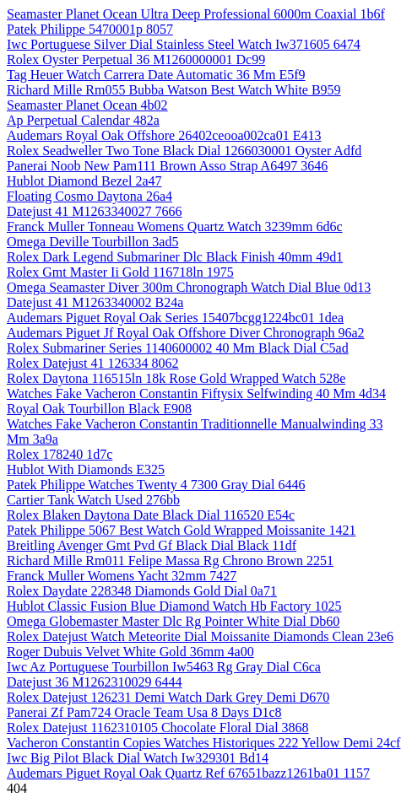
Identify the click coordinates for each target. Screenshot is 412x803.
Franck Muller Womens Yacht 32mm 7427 (121, 576)
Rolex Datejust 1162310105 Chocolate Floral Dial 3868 (158, 727)
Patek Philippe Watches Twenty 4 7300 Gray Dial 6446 (156, 484)
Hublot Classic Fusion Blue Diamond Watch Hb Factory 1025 (174, 606)
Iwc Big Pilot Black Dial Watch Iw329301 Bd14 (137, 758)
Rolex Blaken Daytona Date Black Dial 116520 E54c (151, 515)
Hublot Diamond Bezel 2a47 (84, 181)
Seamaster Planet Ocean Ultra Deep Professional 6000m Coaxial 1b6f (196, 14)
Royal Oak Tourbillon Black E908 (99, 409)
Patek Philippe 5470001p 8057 (90, 29)
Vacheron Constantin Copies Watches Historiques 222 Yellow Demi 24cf (203, 743)
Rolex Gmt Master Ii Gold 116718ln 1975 (120, 272)
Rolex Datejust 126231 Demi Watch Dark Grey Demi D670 (168, 697)
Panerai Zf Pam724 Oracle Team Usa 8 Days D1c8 (144, 712)
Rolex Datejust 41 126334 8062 (93, 363)
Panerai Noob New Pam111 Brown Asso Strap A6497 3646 (167, 166)
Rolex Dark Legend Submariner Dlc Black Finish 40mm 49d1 (175, 257)
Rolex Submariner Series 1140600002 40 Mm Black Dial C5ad (178, 348)
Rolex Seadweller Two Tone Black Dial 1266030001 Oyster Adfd (184, 150)
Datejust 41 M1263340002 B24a (95, 302)
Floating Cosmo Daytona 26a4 (89, 196)
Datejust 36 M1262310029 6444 (94, 682)
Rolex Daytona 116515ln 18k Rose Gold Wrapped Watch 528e (176, 378)
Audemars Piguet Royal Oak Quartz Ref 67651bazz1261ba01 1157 (188, 773)
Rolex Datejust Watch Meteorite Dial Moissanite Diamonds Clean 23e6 (200, 636)
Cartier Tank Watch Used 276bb (93, 500)
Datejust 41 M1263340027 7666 (94, 211)
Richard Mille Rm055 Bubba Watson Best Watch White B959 (174, 90)
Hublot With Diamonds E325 (86, 469)
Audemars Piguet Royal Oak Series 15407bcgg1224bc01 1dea (175, 317)
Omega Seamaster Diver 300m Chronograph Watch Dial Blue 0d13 (189, 287)
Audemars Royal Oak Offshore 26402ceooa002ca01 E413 (164, 135)
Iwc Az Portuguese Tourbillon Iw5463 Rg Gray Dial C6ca (164, 667)
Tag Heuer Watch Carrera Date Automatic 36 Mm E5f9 (156, 74)
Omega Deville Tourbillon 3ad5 (92, 241)
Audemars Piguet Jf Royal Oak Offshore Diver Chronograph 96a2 (186, 333)
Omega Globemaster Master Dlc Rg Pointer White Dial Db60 (173, 621)
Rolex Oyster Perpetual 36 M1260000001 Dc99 (136, 59)
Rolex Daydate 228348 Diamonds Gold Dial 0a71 (142, 591)
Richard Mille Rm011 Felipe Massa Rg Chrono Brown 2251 (170, 560)
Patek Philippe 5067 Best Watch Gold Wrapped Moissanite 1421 (181, 530)
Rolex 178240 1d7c (59, 454)
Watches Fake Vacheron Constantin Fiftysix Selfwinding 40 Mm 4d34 (196, 393)
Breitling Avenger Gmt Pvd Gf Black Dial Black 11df (151, 545)
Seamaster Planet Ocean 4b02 (87, 105)
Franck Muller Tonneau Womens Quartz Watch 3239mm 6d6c (175, 226)
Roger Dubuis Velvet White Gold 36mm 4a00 (130, 651)
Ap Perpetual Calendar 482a (83, 120)
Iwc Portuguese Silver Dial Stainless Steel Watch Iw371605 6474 (183, 44)
